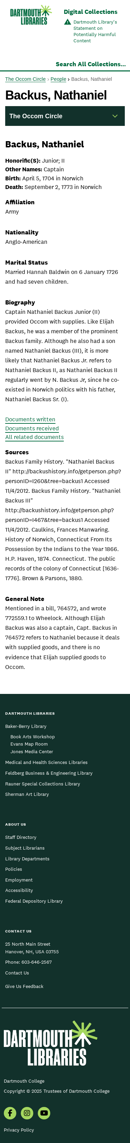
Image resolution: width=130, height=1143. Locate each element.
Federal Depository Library (34, 901)
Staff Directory (20, 837)
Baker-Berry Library (25, 726)
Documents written (30, 419)
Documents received (32, 428)
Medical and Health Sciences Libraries (46, 762)
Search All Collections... (91, 64)
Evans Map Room (29, 744)
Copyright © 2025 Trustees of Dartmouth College (57, 1091)
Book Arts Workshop (32, 736)
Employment (19, 880)
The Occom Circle (25, 79)
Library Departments (27, 859)
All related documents (34, 437)
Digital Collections (91, 12)
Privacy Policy (19, 1130)
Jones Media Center (31, 751)
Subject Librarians (25, 848)
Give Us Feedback (24, 986)
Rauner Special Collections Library (42, 784)
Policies (13, 869)
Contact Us (17, 973)
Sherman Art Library (27, 794)
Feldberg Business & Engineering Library (49, 773)
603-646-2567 (36, 962)
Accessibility (19, 890)
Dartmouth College (24, 1081)
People (58, 79)
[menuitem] (10, 1114)
